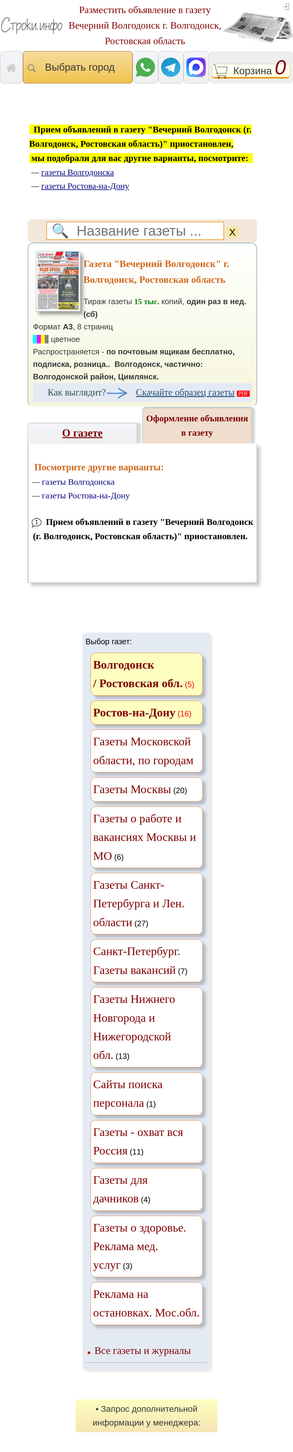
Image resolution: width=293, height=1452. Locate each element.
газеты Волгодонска (78, 482)
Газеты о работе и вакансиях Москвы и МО (144, 837)
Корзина (251, 71)
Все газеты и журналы (143, 1350)
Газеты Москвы (132, 789)
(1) (128, 1093)
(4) (122, 1189)
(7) (140, 960)
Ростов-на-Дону (134, 712)
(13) (134, 1027)
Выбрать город (78, 67)
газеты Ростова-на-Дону (86, 495)
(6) (144, 837)
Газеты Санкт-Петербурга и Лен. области (139, 903)
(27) (139, 903)
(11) (138, 1141)
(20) (140, 789)
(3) (139, 1246)
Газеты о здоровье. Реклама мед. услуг (139, 1246)
